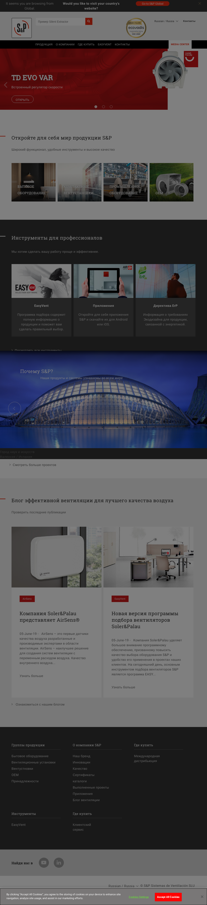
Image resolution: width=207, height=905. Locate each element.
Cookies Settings (139, 899)
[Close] (202, 899)
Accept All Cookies (168, 899)
